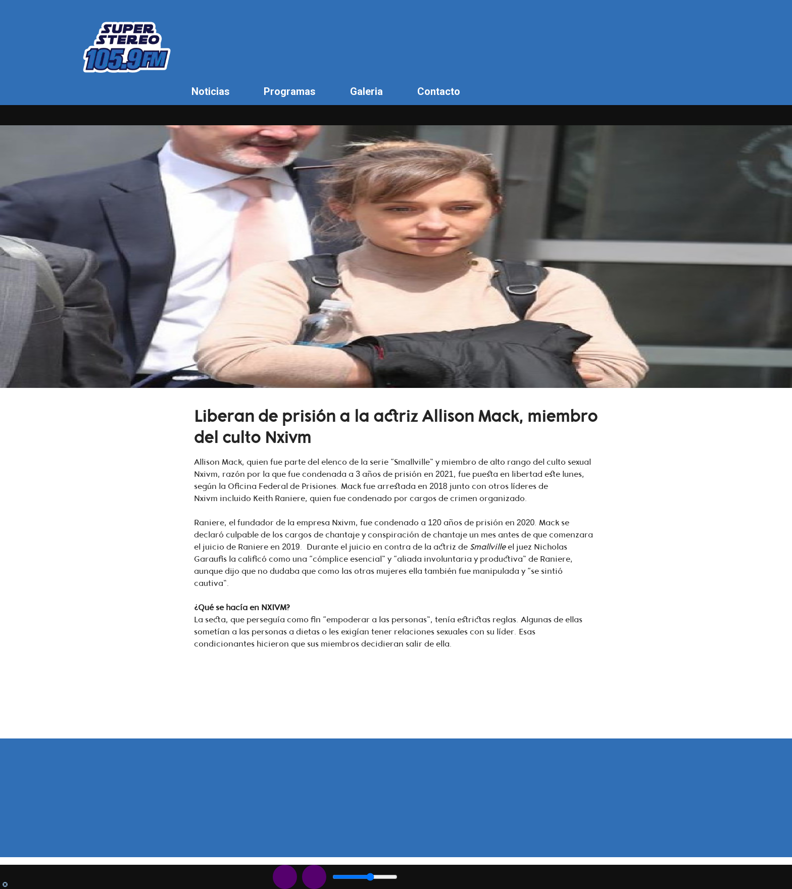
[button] (396, 608)
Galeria (366, 91)
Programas (290, 91)
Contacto (438, 91)
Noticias (210, 91)
